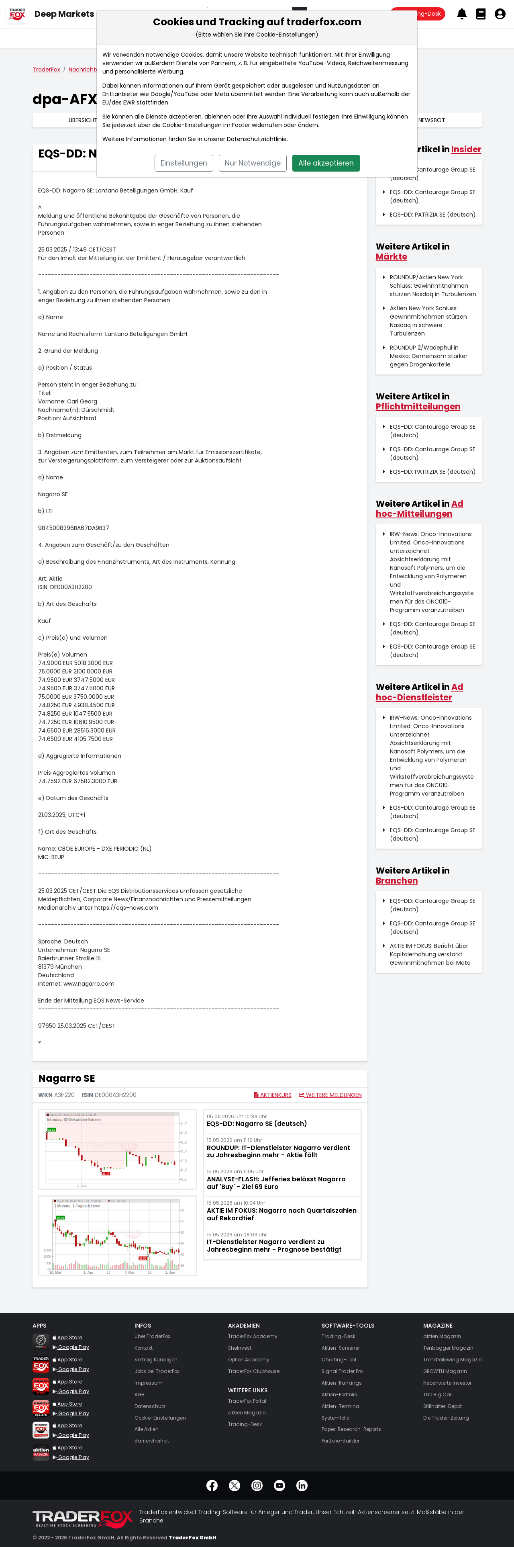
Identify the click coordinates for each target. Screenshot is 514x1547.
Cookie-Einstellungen (192, 125)
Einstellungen (184, 163)
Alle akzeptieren (326, 163)
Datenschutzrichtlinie (257, 139)
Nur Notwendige (253, 163)
